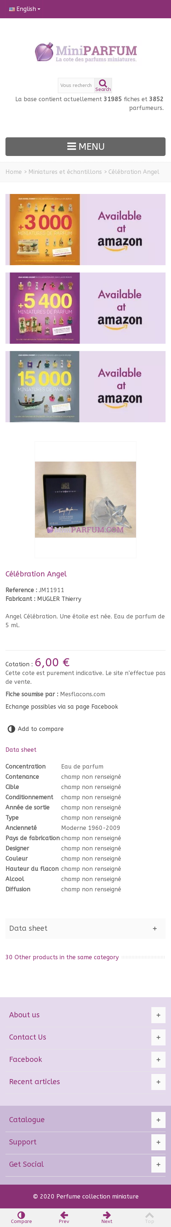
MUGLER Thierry (59, 598)
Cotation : (20, 664)
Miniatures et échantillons (65, 171)
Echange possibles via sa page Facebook (61, 706)
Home (13, 171)
